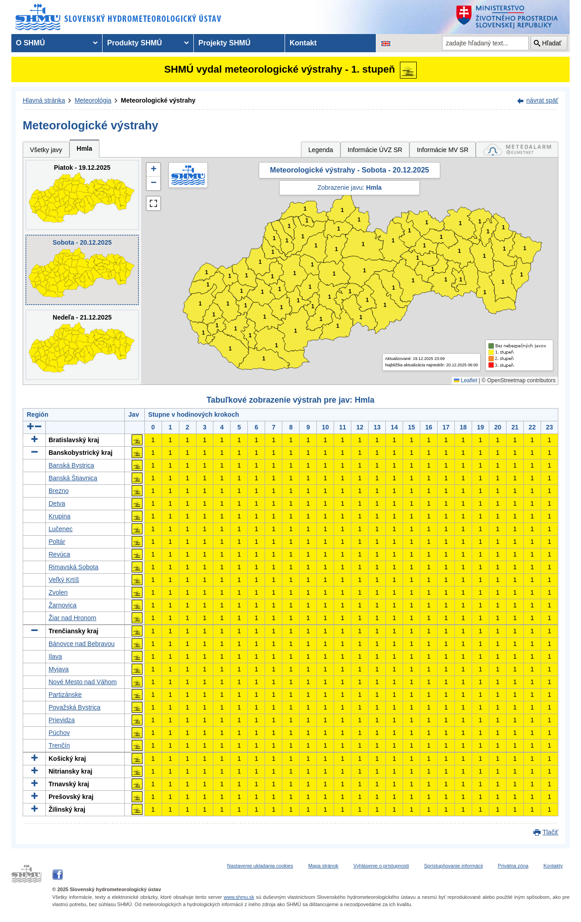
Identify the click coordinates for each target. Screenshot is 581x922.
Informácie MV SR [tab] (442, 149)
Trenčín (59, 745)
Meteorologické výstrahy (158, 100)
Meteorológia (92, 100)
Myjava (59, 669)
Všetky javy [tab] (46, 149)
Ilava (55, 656)
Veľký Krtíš (64, 579)
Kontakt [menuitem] (303, 43)
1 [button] (203, 333)
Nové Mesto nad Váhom (83, 681)
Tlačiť (550, 832)
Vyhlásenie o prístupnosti (381, 865)
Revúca (59, 554)
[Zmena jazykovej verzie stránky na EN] (386, 43)
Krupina (59, 516)
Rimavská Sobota (73, 567)
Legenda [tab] (320, 149)
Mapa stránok (323, 865)
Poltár (57, 541)
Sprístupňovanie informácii (453, 865)
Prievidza (62, 720)
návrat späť (542, 100)
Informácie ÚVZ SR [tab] (375, 149)
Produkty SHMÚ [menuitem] (134, 43)
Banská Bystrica (71, 465)
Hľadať (551, 43)
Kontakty (553, 865)
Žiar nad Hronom (72, 617)
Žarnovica (62, 605)
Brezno (59, 490)
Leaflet (465, 380)
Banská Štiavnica (73, 478)
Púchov (59, 732)
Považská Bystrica (74, 707)
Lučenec (61, 528)
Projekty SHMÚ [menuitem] (224, 43)
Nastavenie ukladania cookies (260, 865)
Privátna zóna (513, 865)
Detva (57, 503)
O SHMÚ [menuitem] (30, 43)
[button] (153, 170)
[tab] (517, 150)
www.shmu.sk (239, 897)
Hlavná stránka (44, 100)
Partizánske (65, 694)
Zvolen (58, 592)
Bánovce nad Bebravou (82, 643)
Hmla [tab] (84, 148)
